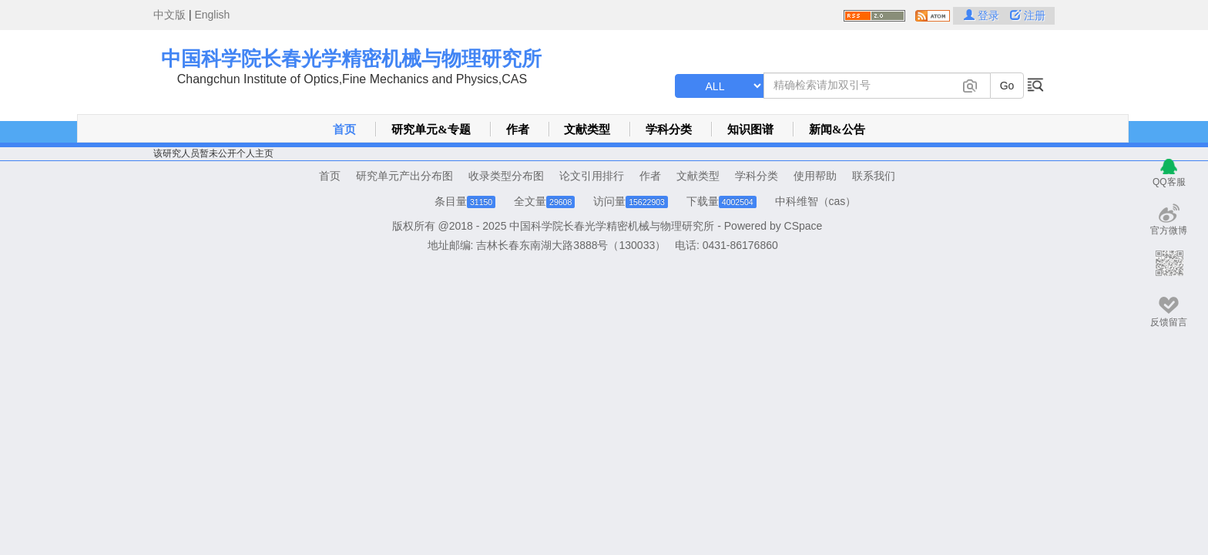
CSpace (803, 226)
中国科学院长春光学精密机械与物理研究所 (351, 58)
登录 (983, 15)
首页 (344, 129)
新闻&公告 (837, 129)
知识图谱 (750, 129)
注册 (1027, 15)
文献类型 (587, 129)
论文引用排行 (591, 176)
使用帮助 (815, 176)
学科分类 (669, 129)
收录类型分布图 (506, 176)
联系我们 (873, 176)
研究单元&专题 (431, 129)
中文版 (169, 14)
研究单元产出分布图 (404, 176)
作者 (517, 129)
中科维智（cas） (816, 201)
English (212, 14)
